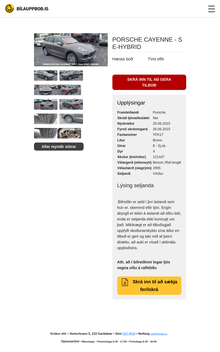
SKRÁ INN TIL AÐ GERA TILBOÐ (149, 82)
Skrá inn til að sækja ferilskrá (149, 285)
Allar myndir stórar (59, 146)
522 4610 (129, 333)
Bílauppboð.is (27, 8)
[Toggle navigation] (211, 8)
